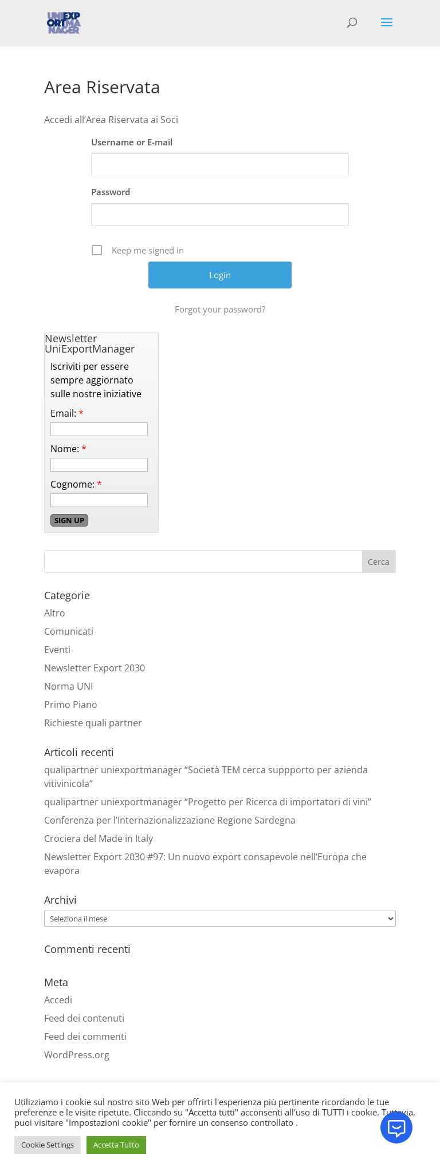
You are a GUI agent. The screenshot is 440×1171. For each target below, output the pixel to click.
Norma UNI (68, 686)
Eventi (57, 649)
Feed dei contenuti (84, 1018)
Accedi (58, 1000)
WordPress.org (76, 1055)
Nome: (68, 448)
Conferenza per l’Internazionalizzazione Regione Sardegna (170, 820)
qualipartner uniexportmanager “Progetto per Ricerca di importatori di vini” (207, 802)
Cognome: (76, 484)
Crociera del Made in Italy (98, 838)
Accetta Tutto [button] (116, 1145)
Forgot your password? (220, 309)
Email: (67, 413)
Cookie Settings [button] (47, 1145)
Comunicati (68, 631)
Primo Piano (70, 704)
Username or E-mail (131, 142)
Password (110, 191)
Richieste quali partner (93, 723)
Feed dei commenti (85, 1036)
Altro (54, 613)
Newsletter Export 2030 (94, 668)
